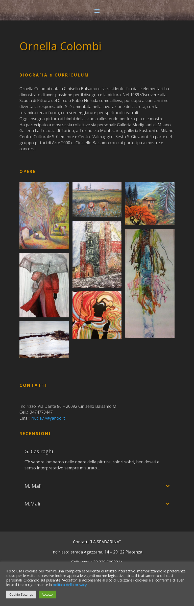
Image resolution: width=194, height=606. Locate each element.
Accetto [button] (47, 594)
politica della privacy (70, 584)
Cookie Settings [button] (21, 594)
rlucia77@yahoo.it (48, 418)
